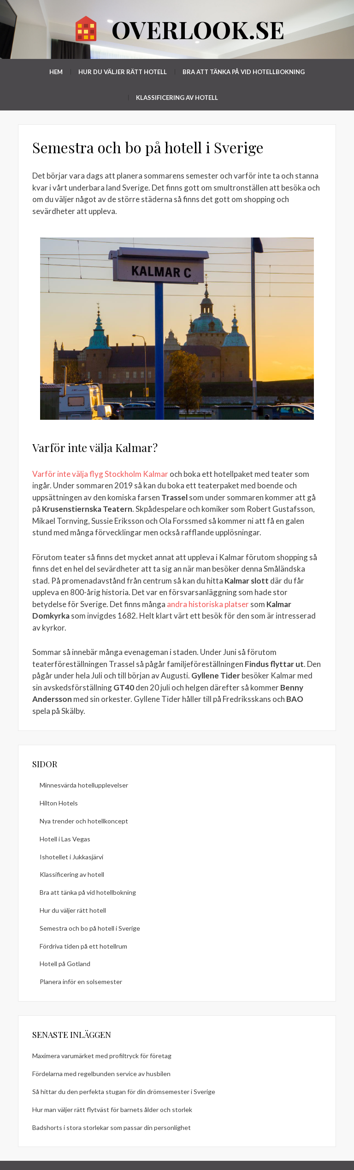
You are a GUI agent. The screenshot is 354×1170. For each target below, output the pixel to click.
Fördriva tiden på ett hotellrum (83, 946)
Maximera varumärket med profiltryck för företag (101, 1056)
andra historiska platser (208, 604)
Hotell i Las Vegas (65, 839)
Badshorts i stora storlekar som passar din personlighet (111, 1127)
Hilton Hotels (59, 803)
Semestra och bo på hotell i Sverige (90, 928)
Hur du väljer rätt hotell (122, 71)
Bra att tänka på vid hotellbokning (244, 71)
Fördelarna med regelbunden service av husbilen (101, 1073)
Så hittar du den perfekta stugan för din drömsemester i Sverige (123, 1091)
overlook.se (198, 29)
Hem (56, 71)
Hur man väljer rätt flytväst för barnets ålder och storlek (112, 1109)
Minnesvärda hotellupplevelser (84, 785)
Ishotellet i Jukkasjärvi (71, 857)
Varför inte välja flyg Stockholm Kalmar (100, 474)
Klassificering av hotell (177, 97)
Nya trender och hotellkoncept (84, 821)
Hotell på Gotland (65, 963)
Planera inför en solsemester (81, 981)
